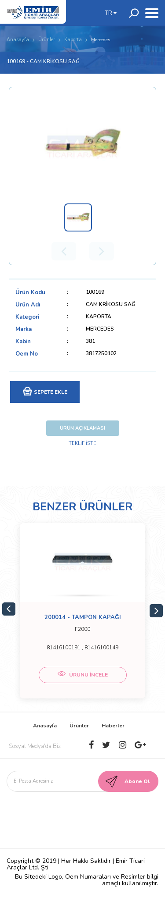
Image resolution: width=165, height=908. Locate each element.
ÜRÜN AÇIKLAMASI (82, 428)
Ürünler (46, 39)
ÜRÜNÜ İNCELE (83, 675)
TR (111, 13)
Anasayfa (18, 39)
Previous (8, 609)
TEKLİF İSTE (82, 443)
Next (156, 610)
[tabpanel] (82, 610)
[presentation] (80, 813)
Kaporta (73, 39)
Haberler (113, 725)
